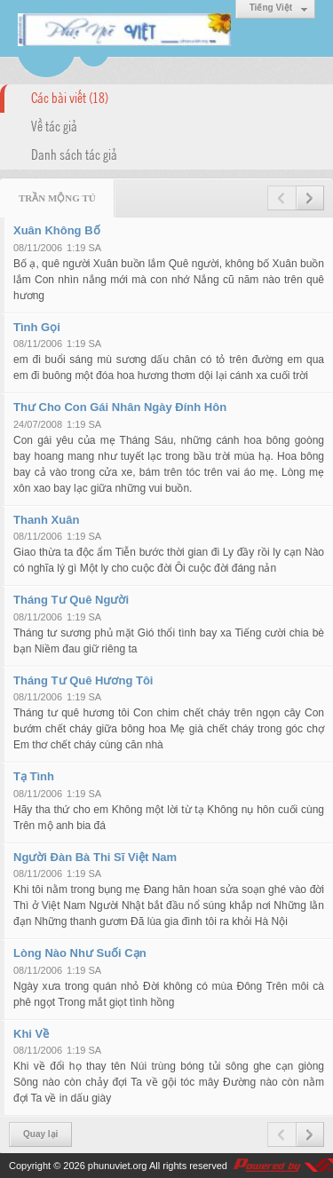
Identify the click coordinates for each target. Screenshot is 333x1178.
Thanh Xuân (46, 519)
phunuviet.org (117, 1165)
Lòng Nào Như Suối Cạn (80, 953)
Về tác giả (54, 125)
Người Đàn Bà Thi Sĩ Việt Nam (95, 857)
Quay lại (40, 1134)
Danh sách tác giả (74, 153)
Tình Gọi (36, 327)
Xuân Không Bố (56, 230)
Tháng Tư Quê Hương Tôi (83, 680)
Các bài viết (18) (69, 97)
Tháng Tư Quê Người (71, 599)
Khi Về (31, 1033)
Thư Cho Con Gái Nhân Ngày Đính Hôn (119, 407)
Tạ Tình (33, 776)
